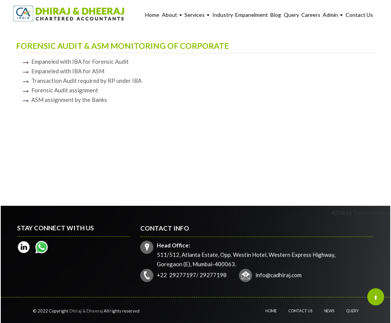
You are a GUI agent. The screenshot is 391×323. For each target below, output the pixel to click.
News (326, 311)
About (172, 14)
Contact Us (359, 14)
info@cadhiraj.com (278, 274)
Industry (222, 14)
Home (152, 14)
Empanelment (251, 14)
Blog (275, 14)
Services (197, 14)
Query (291, 14)
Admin (333, 14)
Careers (310, 14)
